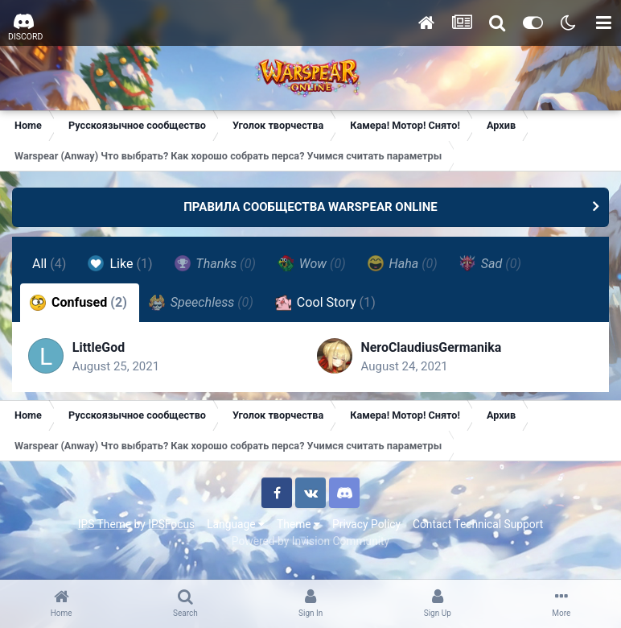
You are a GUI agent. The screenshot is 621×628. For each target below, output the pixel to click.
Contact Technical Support (478, 524)
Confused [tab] (78, 303)
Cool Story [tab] (325, 303)
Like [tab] (120, 263)
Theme (298, 524)
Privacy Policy (366, 524)
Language (236, 524)
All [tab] (49, 263)
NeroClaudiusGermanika (432, 347)
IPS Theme (104, 524)
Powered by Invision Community (310, 541)
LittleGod (98, 347)
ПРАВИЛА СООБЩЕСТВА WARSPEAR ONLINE (310, 207)
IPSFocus (171, 524)
